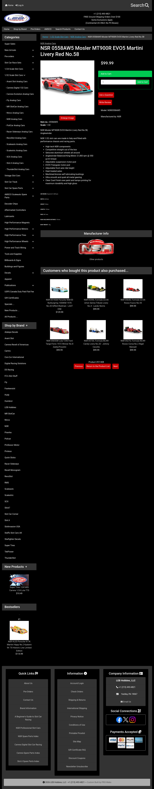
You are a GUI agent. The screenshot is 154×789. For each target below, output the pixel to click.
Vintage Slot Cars (19, 175)
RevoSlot (9, 476)
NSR (7, 426)
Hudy (7, 395)
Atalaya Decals (11, 332)
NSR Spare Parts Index (28, 736)
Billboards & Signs (13, 260)
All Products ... (11, 316)
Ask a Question (106, 95)
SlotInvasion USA (12, 526)
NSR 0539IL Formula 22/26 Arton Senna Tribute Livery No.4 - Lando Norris (96, 303)
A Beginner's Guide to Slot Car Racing (28, 718)
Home (9, 5)
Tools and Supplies (13, 254)
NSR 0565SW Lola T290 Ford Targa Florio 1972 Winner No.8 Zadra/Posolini (59, 344)
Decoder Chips (11, 204)
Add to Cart (142, 82)
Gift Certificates (12, 298)
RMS (7, 482)
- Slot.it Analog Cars (14, 163)
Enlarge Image (67, 118)
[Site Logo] (27, 16)
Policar (8, 439)
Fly (6, 382)
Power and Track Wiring (19, 247)
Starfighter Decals (13, 539)
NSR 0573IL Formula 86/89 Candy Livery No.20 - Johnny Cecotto (96, 344)
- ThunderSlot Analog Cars (17, 169)
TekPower (9, 551)
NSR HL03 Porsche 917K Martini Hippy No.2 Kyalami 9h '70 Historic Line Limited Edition (19, 636)
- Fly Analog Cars (13, 100)
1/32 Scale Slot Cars (59, 37)
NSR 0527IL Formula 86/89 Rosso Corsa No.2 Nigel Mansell (133, 344)
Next (115, 366)
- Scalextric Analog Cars (16, 150)
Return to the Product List (98, 366)
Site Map (77, 741)
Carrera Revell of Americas (17, 344)
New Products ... (12, 310)
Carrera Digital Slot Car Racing (28, 744)
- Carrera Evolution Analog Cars (19, 94)
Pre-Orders (35, 29)
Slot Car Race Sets (19, 62)
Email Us (126, 702)
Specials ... (9, 304)
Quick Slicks (10, 457)
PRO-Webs (106, 782)
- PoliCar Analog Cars (15, 125)
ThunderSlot (10, 558)
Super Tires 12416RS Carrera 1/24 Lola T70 (19, 583)
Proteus (8, 451)
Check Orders (77, 691)
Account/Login (77, 683)
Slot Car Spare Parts (19, 188)
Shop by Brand (20, 29)
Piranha (8, 432)
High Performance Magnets (17, 222)
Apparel (8, 279)
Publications (19, 285)
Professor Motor (12, 445)
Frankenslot (10, 388)
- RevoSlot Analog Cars (15, 138)
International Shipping (77, 708)
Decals (19, 273)
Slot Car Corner (11, 514)
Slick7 (7, 508)
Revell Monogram (12, 470)
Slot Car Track (19, 182)
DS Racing (9, 370)
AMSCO (47, 29)
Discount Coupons (77, 758)
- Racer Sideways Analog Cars (19, 131)
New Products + (16, 567)
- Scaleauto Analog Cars (16, 144)
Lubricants (9, 216)
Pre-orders (19, 56)
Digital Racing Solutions (15, 363)
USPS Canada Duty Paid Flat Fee (19, 291)
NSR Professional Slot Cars (28, 728)
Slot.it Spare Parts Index (28, 761)
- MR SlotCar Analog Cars (16, 106)
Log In (19, 5)
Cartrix (8, 351)
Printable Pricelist (77, 733)
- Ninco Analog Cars (14, 113)
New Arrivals (19, 50)
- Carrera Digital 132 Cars (16, 88)
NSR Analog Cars (78, 37)
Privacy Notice (77, 716)
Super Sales (10, 44)
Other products (96, 259)
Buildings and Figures (14, 266)
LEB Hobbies (10, 407)
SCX (6, 501)
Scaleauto (9, 489)
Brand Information (28, 708)
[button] (140, 5)
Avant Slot (9, 338)
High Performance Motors (19, 229)
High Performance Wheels (19, 241)
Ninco (7, 420)
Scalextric (9, 495)
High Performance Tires (19, 235)
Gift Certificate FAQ (77, 750)
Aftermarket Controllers (15, 210)
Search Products (63, 29)
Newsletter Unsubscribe (77, 766)
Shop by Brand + (16, 325)
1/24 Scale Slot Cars (19, 69)
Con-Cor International (14, 357)
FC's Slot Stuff (11, 376)
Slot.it (7, 520)
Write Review (105, 102)
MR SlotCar (10, 413)
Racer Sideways (12, 464)
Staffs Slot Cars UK (13, 533)
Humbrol (8, 401)
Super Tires (10, 545)
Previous (79, 366)
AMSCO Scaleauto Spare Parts (19, 196)
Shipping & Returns (77, 700)
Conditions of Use (77, 725)
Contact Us (80, 29)
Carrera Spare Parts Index (28, 753)
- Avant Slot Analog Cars (16, 81)
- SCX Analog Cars (13, 157)
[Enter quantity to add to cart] (118, 82)
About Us (28, 683)
